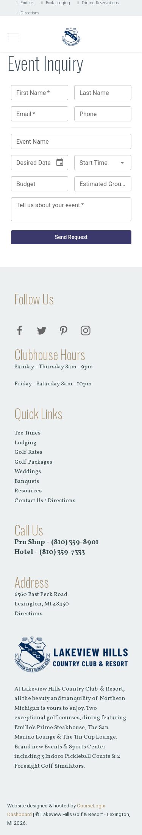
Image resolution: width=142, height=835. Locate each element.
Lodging (25, 443)
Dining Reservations (97, 2)
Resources (28, 491)
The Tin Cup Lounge (89, 737)
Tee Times (27, 433)
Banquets (26, 482)
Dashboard (19, 814)
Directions (26, 13)
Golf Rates (28, 452)
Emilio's (24, 2)
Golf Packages (33, 462)
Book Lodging (55, 2)
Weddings (27, 472)
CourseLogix (91, 805)
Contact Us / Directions (44, 501)
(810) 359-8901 (74, 542)
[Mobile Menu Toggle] (13, 36)
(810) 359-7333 (62, 552)
